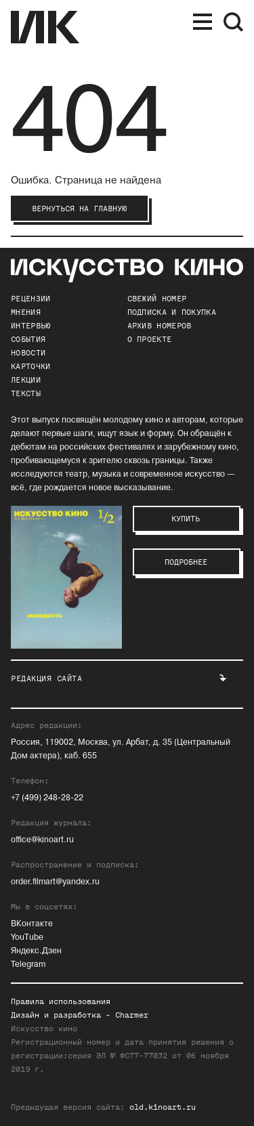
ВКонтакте (32, 924)
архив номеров (159, 326)
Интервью (30, 326)
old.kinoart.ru (162, 1107)
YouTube (27, 937)
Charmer (131, 1015)
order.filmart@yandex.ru (55, 882)
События (28, 339)
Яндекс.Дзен (36, 951)
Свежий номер (157, 299)
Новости (28, 353)
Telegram (28, 964)
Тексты (26, 393)
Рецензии (30, 299)
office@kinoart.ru (42, 840)
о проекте (149, 339)
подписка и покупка (171, 312)
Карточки (30, 366)
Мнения (26, 312)
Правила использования (60, 1001)
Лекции (26, 380)
